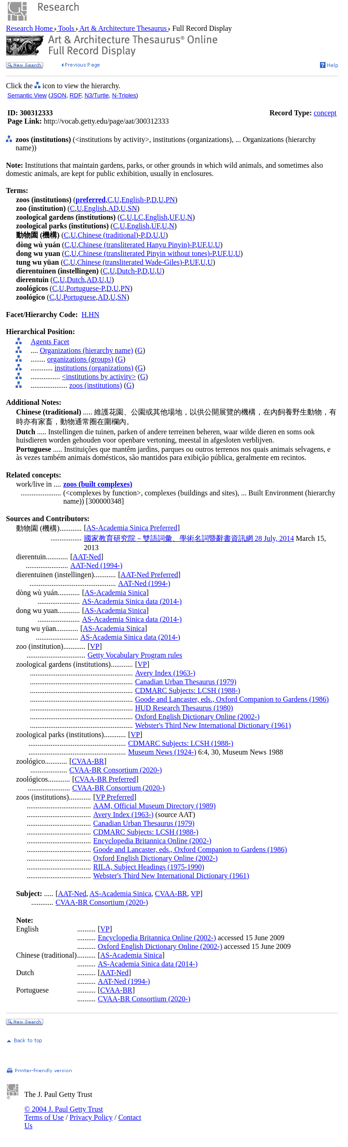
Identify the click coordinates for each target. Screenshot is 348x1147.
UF (173, 217)
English (95, 208)
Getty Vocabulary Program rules (135, 655)
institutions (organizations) (94, 368)
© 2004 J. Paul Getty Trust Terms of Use (63, 1113)
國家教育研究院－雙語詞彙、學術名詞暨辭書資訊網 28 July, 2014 (189, 538)
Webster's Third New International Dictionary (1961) (213, 725)
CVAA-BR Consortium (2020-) (115, 770)
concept (325, 113)
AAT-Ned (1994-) (96, 565)
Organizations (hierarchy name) (86, 350)
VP (94, 646)
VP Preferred (114, 797)
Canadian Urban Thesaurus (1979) (185, 682)
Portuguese (79, 297)
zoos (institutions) (95, 385)
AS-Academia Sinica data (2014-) (132, 601)
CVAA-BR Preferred (105, 779)
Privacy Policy (90, 1117)
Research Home (30, 28)
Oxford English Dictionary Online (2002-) (197, 717)
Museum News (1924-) (162, 752)
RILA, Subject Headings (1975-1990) (148, 867)
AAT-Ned (87, 557)
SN (132, 208)
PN (170, 200)
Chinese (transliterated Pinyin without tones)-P (147, 253)
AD (113, 208)
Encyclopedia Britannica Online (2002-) (152, 841)
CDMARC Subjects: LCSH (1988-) (187, 690)
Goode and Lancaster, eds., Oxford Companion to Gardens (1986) (232, 699)
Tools (66, 28)
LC (138, 217)
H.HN (91, 314)
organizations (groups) (80, 359)
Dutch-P (128, 271)
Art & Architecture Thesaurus (123, 28)
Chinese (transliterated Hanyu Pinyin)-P (137, 245)
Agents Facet (50, 342)
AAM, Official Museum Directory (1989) (154, 806)
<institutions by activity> (99, 376)
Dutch (75, 280)
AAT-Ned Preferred (149, 575)
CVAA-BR (88, 761)
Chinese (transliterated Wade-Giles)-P (132, 262)
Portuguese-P (85, 288)
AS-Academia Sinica (115, 592)
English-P (135, 200)
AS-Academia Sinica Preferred (131, 528)
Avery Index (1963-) (165, 673)
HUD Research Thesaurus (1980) (184, 708)
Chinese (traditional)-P (111, 235)
